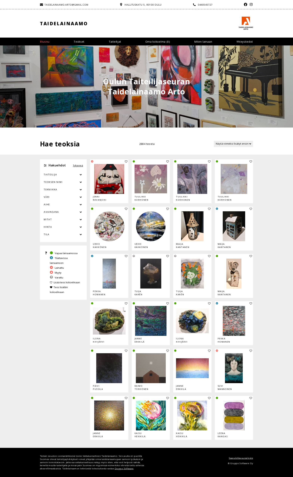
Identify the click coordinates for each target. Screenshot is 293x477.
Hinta (48, 226)
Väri (63, 197)
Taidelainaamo (64, 23)
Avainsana (51, 212)
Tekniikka (50, 189)
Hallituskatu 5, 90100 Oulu (143, 4)
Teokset (79, 41)
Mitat (48, 219)
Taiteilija (50, 174)
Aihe (47, 204)
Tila (47, 234)
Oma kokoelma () (157, 41)
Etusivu (45, 41)
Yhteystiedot (244, 41)
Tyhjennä (78, 165)
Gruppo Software (124, 468)
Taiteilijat (115, 41)
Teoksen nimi (53, 182)
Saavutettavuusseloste (241, 458)
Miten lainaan (203, 41)
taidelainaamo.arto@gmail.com (66, 4)
